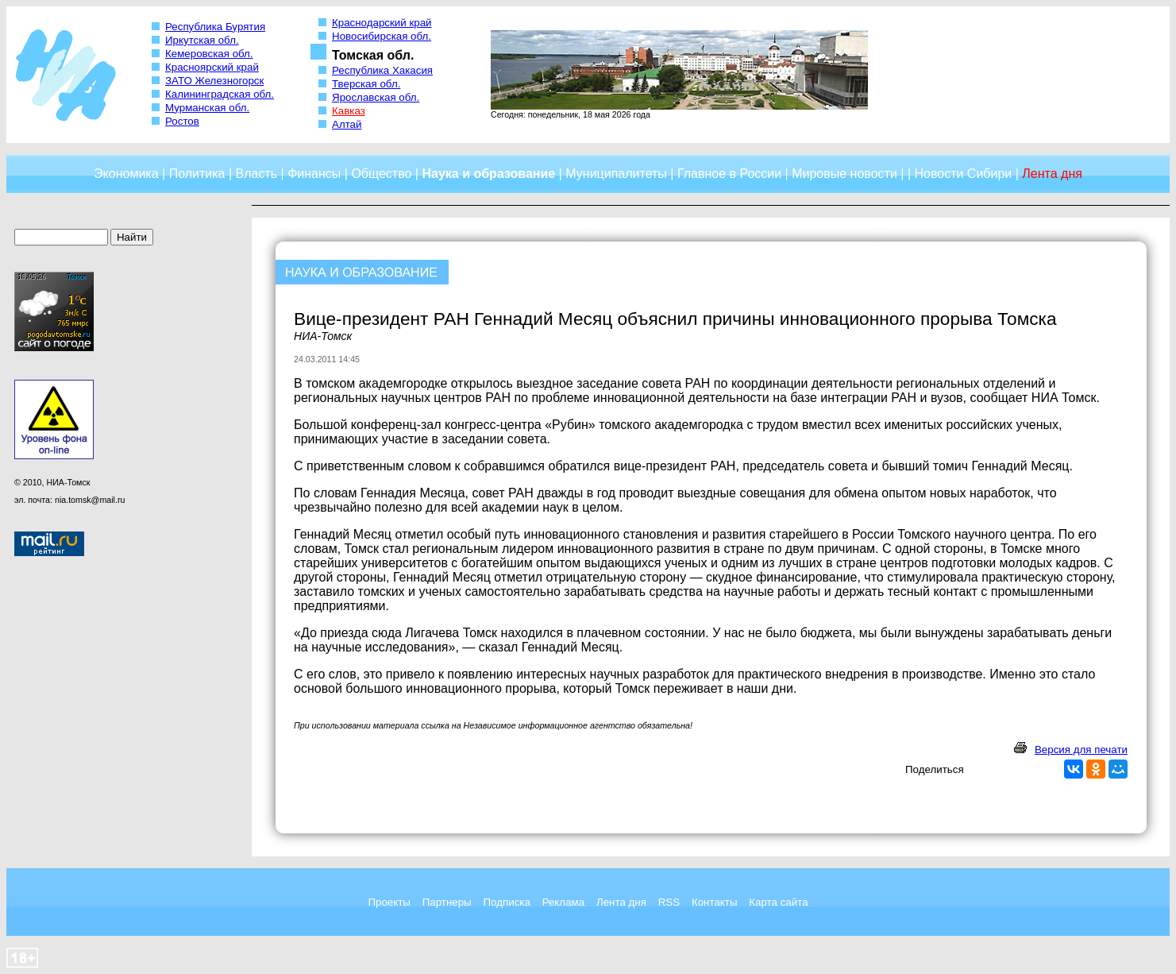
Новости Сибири (963, 173)
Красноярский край (212, 67)
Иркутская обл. (202, 40)
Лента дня (621, 902)
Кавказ (348, 111)
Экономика (126, 173)
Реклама (563, 902)
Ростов (182, 121)
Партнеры (447, 902)
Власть (257, 173)
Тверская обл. (366, 84)
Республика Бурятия (215, 27)
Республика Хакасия (382, 70)
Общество (381, 173)
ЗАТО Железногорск (214, 81)
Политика (197, 173)
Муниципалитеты (616, 173)
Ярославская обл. (375, 97)
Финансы (314, 173)
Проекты (389, 902)
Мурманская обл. (207, 108)
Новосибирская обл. (381, 36)
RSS (669, 902)
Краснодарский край (382, 23)
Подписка (507, 902)
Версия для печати (1081, 750)
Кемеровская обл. (209, 54)
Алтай (346, 124)
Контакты (715, 902)
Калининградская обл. (219, 94)
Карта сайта (778, 902)
